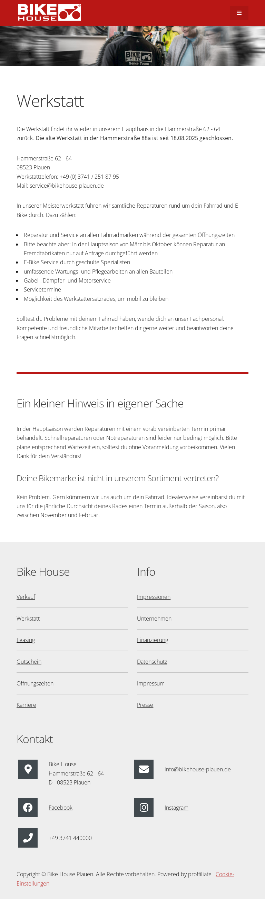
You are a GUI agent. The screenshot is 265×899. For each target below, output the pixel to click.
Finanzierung (152, 640)
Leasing (26, 640)
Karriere (26, 705)
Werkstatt (28, 618)
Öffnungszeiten (35, 683)
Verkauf (26, 597)
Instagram (176, 807)
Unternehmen (154, 618)
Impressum (151, 683)
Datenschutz (152, 661)
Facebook (60, 807)
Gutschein (29, 661)
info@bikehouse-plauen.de (198, 769)
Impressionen (153, 597)
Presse (145, 705)
